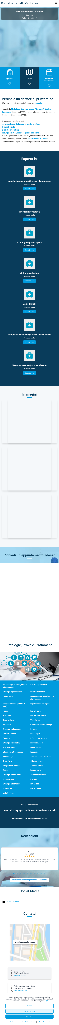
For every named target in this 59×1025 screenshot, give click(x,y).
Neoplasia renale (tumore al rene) (14, 705)
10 (45, 874)
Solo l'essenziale (29, 1011)
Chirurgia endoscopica (12, 729)
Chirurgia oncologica (11, 743)
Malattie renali (8, 793)
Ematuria (6, 738)
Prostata (33, 779)
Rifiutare (29, 1006)
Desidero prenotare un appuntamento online (30, 818)
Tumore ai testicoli (38, 775)
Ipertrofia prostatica (38, 684)
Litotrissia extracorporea (13, 752)
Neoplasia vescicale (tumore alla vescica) (42, 697)
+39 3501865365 (20, 975)
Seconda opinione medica (40, 756)
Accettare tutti (29, 1016)
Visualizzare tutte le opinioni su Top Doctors (30, 880)
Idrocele (33, 729)
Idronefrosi (34, 784)
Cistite (5, 770)
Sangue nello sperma (11, 766)
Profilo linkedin (13, 902)
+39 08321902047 (20, 991)
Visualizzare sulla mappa (25, 942)
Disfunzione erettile (38, 715)
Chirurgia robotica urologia (41, 725)
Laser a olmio (35, 770)
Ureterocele (7, 788)
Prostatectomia (9, 747)
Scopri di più (29, 189)
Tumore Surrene (9, 734)
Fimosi (5, 711)
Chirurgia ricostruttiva (12, 775)
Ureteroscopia (8, 779)
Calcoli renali (8, 696)
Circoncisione (8, 720)
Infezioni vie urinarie (38, 738)
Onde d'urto (7, 761)
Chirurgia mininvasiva (11, 784)
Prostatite (7, 715)
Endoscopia (35, 734)
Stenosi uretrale (36, 766)
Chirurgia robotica (37, 692)
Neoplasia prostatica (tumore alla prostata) (14, 685)
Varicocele (7, 725)
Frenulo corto (35, 711)
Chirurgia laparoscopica (12, 692)
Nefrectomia (35, 747)
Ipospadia (34, 752)
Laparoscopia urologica (40, 704)
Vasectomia (35, 720)
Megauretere (35, 788)
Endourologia (8, 756)
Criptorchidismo (37, 761)
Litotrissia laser (36, 743)
